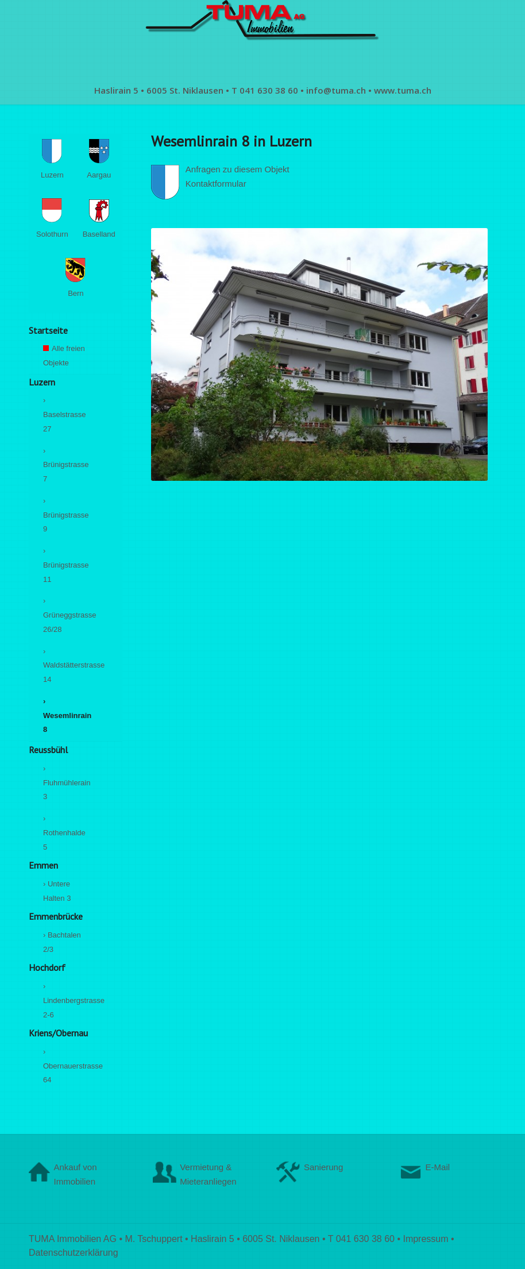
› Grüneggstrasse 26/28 (64, 615)
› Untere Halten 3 (57, 891)
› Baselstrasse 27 (64, 414)
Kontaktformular (216, 183)
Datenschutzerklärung (73, 1253)
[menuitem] (262, 90)
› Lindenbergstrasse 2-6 (64, 1000)
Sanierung (323, 1167)
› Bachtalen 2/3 (62, 942)
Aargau (101, 161)
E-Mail (438, 1167)
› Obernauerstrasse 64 (64, 1066)
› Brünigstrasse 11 (64, 565)
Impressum (425, 1239)
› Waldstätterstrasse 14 (64, 665)
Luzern (54, 161)
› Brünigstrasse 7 (64, 465)
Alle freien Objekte (64, 359)
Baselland (99, 220)
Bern (75, 280)
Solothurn (52, 220)
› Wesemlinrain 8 (64, 715)
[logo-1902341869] (263, 38)
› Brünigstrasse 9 (64, 515)
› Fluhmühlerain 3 (64, 782)
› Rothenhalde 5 (64, 832)
